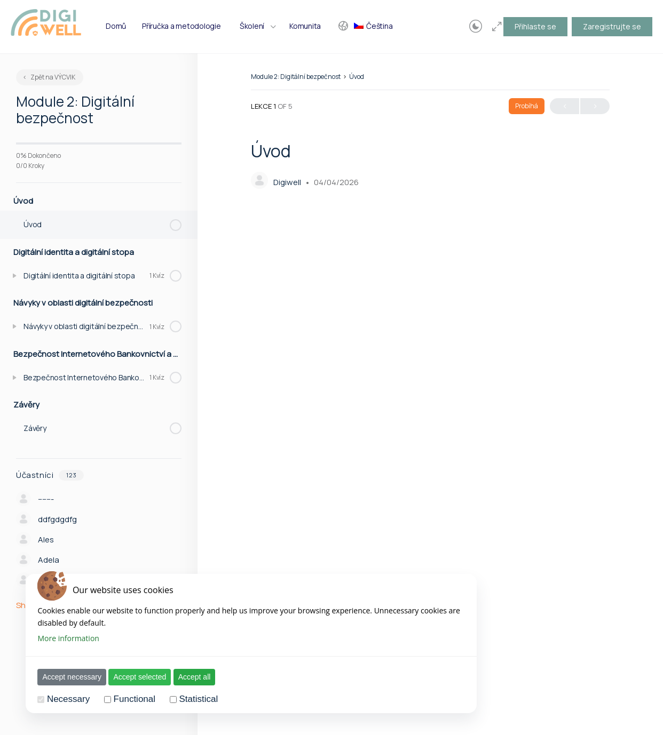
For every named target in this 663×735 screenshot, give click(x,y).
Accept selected (134, 677)
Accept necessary (66, 677)
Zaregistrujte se (612, 26)
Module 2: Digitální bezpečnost (296, 76)
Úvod (356, 76)
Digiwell (288, 182)
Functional (128, 699)
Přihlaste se (535, 26)
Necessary (62, 699)
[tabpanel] (430, 439)
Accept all (188, 677)
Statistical (192, 699)
